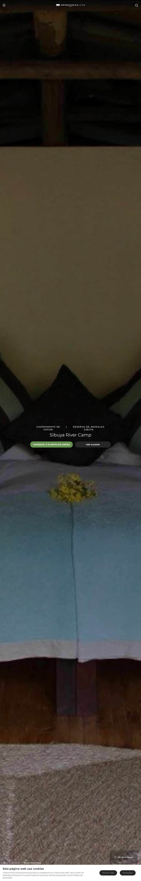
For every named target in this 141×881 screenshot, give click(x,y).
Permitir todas (108, 873)
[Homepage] (4, 863)
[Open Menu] (4, 5)
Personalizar (128, 873)
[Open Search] (136, 5)
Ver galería (93, 444)
